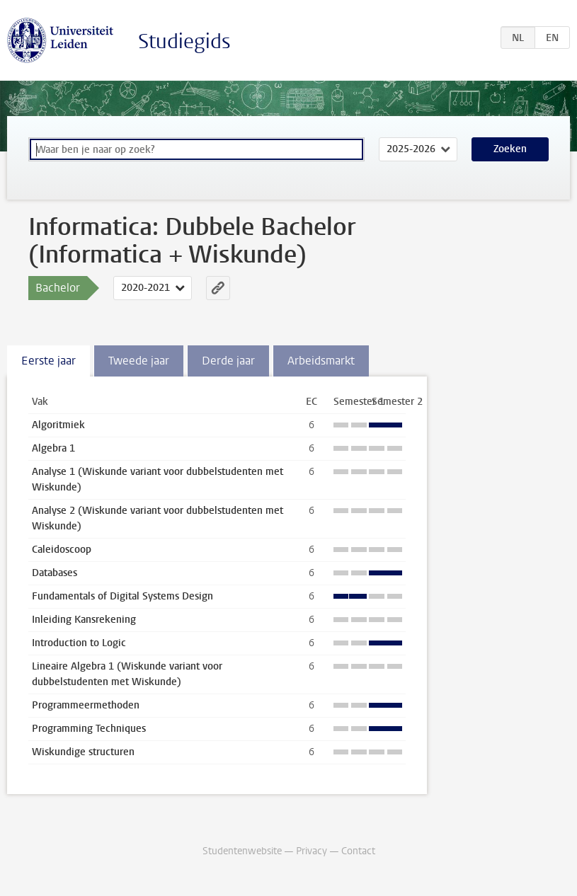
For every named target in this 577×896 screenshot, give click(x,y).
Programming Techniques (89, 728)
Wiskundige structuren (83, 752)
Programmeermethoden (85, 705)
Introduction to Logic (79, 643)
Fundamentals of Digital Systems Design (122, 596)
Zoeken (510, 149)
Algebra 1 (53, 448)
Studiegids (184, 41)
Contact (358, 851)
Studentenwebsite (242, 851)
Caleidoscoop (61, 549)
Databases (54, 573)
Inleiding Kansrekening (84, 619)
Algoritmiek (58, 425)
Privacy (311, 851)
